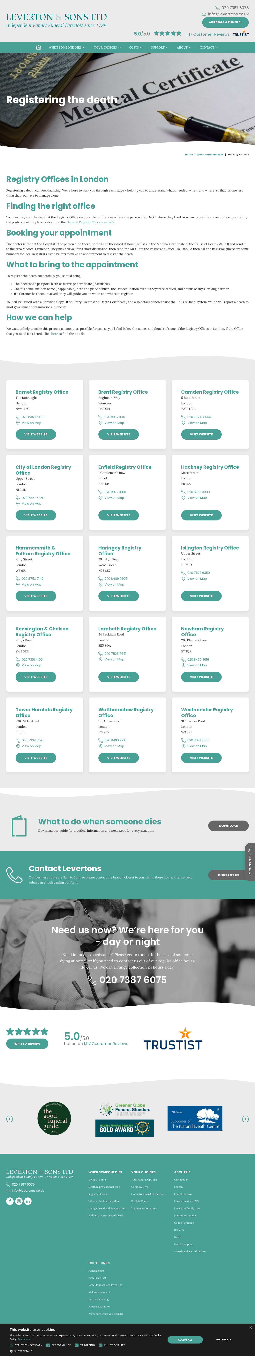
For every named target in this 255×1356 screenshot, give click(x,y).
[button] (67, 47)
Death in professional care (104, 1186)
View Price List (97, 1278)
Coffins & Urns (139, 1186)
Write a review (27, 1043)
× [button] (250, 1327)
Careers (179, 1186)
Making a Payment (99, 1292)
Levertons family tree (187, 1208)
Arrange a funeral (225, 22)
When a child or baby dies (103, 1201)
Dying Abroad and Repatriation (106, 1208)
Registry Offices (97, 1194)
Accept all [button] (185, 1339)
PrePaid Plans (139, 1201)
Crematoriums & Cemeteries (148, 1194)
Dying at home (97, 1179)
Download (228, 825)
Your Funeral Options (144, 1179)
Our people (181, 1179)
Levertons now (183, 1194)
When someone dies (210, 154)
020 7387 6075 (235, 8)
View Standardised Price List (105, 1285)
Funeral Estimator (99, 1306)
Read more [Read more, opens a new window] (24, 1339)
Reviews (179, 1230)
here (54, 334)
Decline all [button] (224, 1339)
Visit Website (35, 434)
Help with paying (98, 1299)
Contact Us (228, 875)
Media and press (184, 1244)
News (177, 1237)
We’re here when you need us (106, 1313)
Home (189, 154)
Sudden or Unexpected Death (106, 1215)
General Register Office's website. (91, 222)
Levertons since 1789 (186, 1201)
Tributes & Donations (144, 1208)
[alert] (127, 1340)
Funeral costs (96, 1270)
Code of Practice (184, 1222)
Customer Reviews (207, 34)
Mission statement (185, 1215)
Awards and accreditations (190, 1251)
